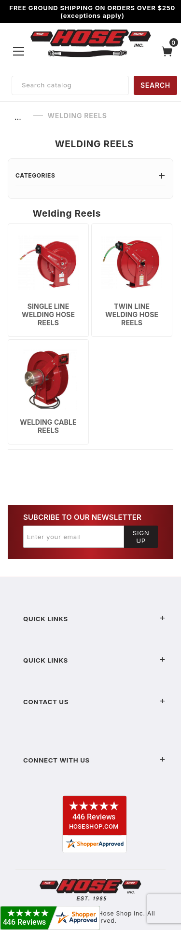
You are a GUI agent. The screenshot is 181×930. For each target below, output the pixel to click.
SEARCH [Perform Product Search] (155, 85)
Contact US (94, 702)
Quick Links (94, 619)
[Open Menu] (19, 51)
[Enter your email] (73, 537)
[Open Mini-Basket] (169, 51)
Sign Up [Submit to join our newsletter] (141, 536)
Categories (90, 175)
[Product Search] (70, 85)
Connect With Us (94, 760)
